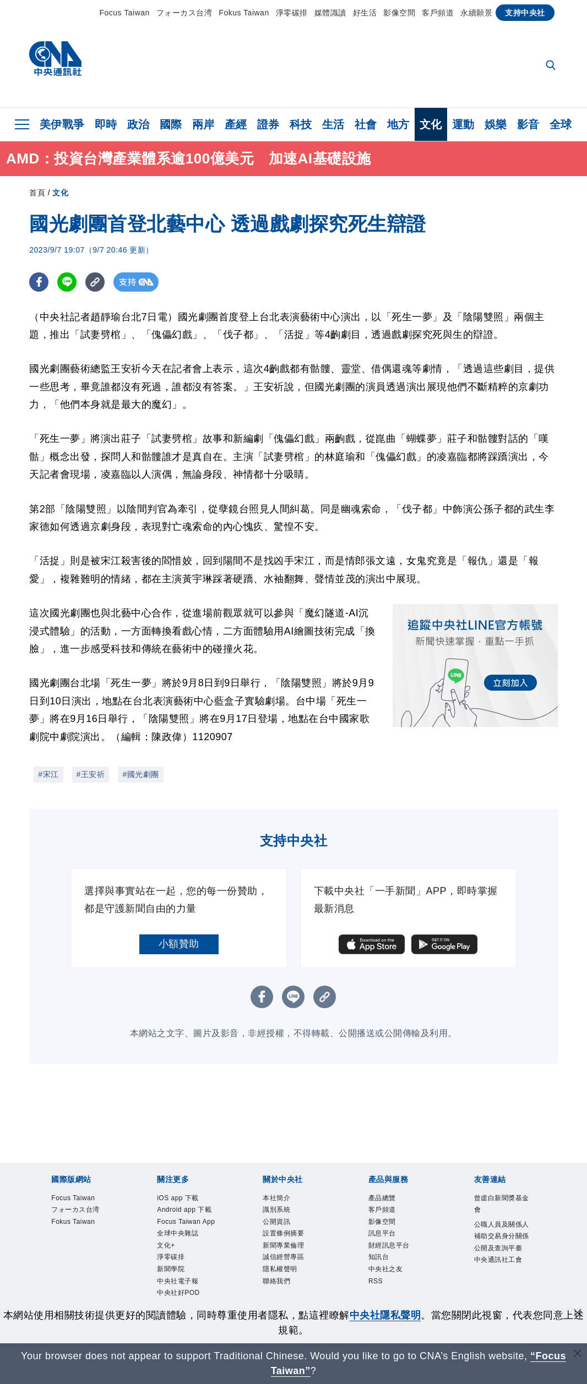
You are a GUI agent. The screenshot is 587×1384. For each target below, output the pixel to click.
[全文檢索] (552, 66)
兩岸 (203, 124)
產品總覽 (385, 1199)
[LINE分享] (67, 282)
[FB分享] (38, 282)
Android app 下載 (186, 1218)
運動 (463, 124)
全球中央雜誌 (182, 1266)
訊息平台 (385, 1239)
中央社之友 (389, 1280)
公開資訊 (280, 1225)
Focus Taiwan (125, 13)
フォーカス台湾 (184, 13)
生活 (333, 124)
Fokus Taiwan (244, 13)
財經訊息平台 (394, 1252)
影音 (528, 124)
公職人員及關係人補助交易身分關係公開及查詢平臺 (504, 1247)
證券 (268, 124)
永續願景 (476, 13)
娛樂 (496, 124)
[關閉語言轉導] (577, 1354)
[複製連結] (95, 282)
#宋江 (48, 774)
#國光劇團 (140, 774)
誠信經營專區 (288, 1266)
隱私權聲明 (284, 1280)
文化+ (168, 1280)
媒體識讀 (330, 13)
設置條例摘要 (288, 1239)
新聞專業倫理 (288, 1252)
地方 (398, 124)
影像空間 (399, 13)
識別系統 (280, 1212)
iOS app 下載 (182, 1199)
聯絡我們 (280, 1294)
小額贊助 (179, 943)
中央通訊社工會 (504, 1281)
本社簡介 (280, 1199)
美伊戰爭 (62, 124)
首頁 (37, 192)
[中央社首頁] (55, 61)
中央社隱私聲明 (385, 1315)
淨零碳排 (292, 13)
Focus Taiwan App (183, 1246)
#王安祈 (91, 774)
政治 (138, 124)
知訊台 (381, 1266)
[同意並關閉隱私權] (577, 1314)
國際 (171, 124)
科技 (301, 124)
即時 (106, 124)
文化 (431, 124)
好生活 (365, 13)
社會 (366, 124)
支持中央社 (525, 12)
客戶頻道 (438, 13)
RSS (377, 1294)
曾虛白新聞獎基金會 (504, 1205)
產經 (236, 124)
